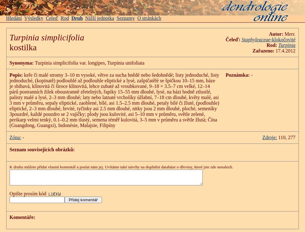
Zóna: (15, 137)
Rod (65, 18)
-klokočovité (268, 39)
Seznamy (126, 18)
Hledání (14, 18)
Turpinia (286, 45)
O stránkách (149, 18)
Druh (77, 18)
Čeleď (52, 18)
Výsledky (33, 18)
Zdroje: (269, 137)
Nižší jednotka (99, 18)
